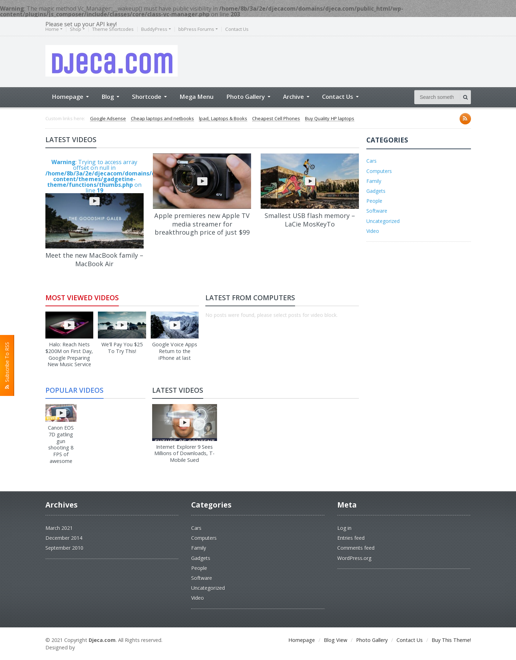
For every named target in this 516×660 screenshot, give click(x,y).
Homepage (301, 640)
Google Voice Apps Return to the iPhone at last (174, 351)
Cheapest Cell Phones (275, 118)
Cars (371, 160)
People (374, 200)
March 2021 (59, 528)
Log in (344, 528)
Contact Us (237, 29)
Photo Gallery (372, 640)
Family (373, 181)
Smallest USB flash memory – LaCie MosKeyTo (310, 219)
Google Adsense (108, 118)
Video (372, 231)
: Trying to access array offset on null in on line (94, 203)
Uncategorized (383, 221)
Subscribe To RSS (7, 365)
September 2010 (64, 547)
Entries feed (351, 538)
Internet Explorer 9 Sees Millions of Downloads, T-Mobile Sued (185, 453)
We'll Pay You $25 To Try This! (121, 347)
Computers (379, 171)
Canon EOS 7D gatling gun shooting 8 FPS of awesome (61, 441)
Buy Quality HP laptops (328, 118)
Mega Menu (196, 97)
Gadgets (375, 191)
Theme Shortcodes (113, 29)
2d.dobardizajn (95, 647)
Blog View (335, 640)
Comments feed (355, 547)
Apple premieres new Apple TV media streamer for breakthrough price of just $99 (202, 223)
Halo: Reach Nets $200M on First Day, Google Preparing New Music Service (69, 354)
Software (376, 210)
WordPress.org (354, 558)
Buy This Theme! (451, 640)
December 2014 (63, 538)
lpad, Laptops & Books (222, 118)
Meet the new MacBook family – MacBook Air (94, 259)
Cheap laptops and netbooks (162, 118)
